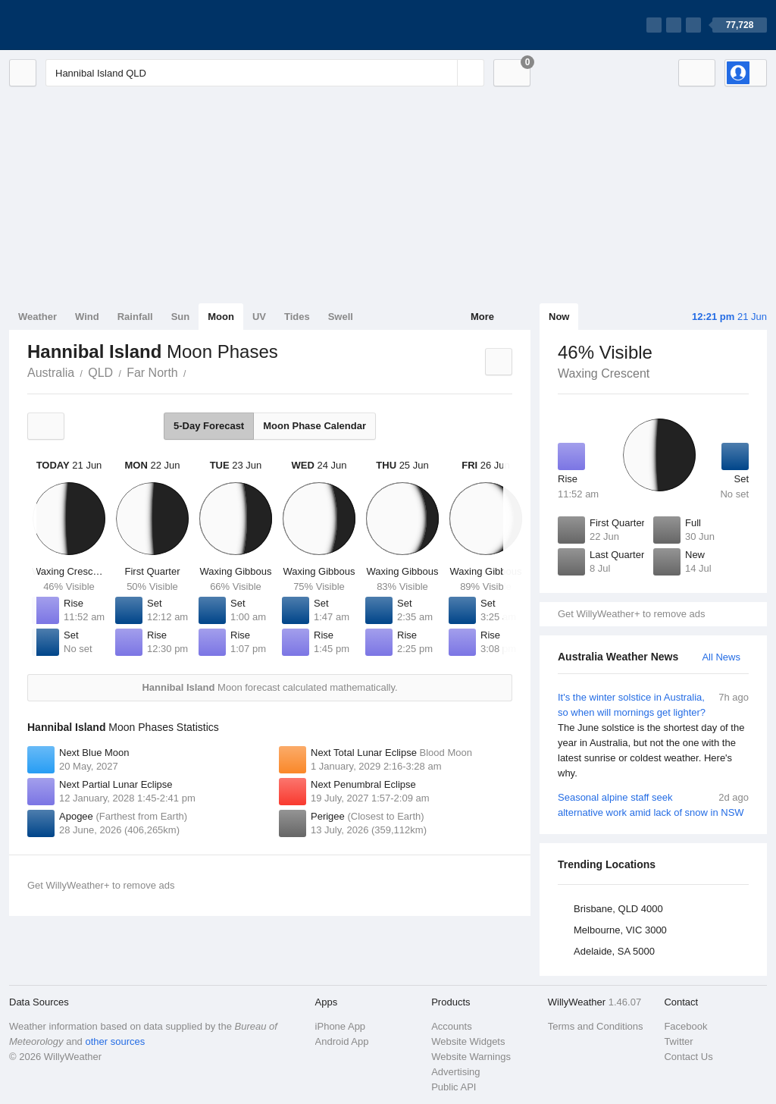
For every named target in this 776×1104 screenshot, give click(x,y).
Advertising (455, 1071)
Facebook (685, 1026)
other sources (115, 1041)
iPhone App (340, 1026)
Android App (342, 1041)
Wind (87, 316)
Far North (152, 372)
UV (259, 316)
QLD (100, 372)
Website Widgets (468, 1041)
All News (721, 657)
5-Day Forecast (209, 425)
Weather (37, 316)
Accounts (451, 1026)
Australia (50, 372)
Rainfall (135, 316)
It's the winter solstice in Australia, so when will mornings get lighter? (653, 735)
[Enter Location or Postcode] (264, 72)
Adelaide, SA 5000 (614, 951)
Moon (221, 316)
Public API (453, 1087)
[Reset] (444, 73)
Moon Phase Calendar (314, 425)
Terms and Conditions (595, 1026)
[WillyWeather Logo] (80, 25)
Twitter (678, 1041)
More (482, 316)
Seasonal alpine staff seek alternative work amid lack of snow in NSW (653, 804)
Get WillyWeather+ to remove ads (631, 613)
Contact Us (688, 1056)
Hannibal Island (194, 371)
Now (559, 316)
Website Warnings (471, 1056)
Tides (297, 316)
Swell (340, 316)
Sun (180, 316)
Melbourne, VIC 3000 (620, 930)
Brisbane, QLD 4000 (618, 908)
